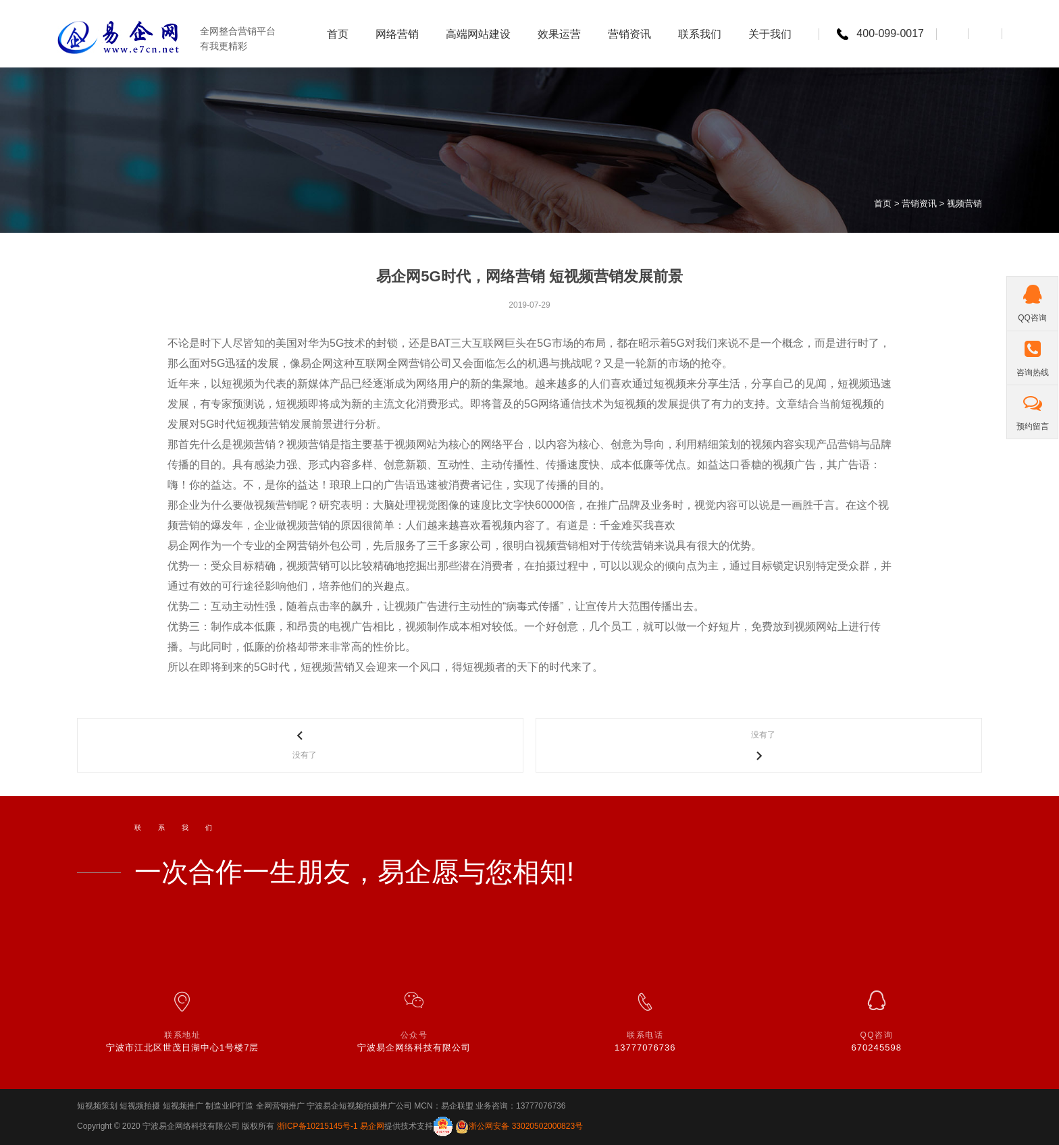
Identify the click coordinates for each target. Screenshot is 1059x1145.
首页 (883, 203)
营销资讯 (919, 203)
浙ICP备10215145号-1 (318, 1127)
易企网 (372, 1127)
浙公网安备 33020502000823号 (526, 1127)
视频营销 (964, 203)
